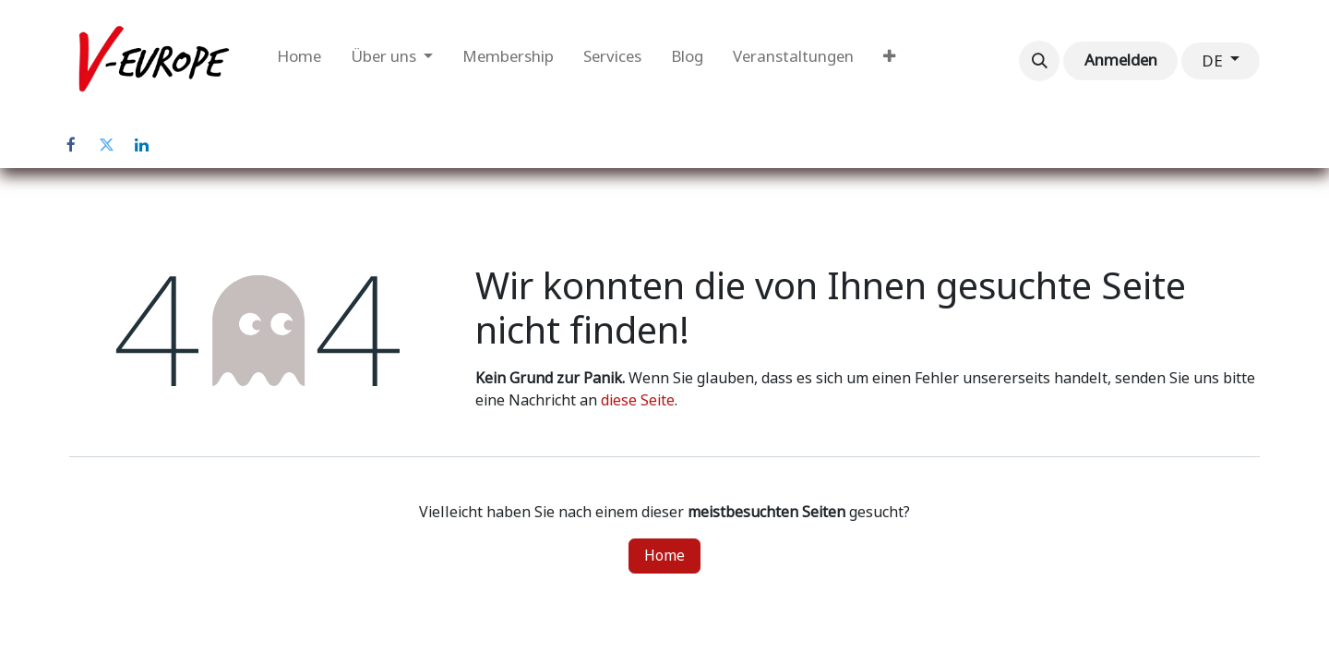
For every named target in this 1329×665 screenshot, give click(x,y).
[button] (1039, 61)
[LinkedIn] (141, 145)
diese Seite (638, 400)
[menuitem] (299, 60)
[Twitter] (106, 145)
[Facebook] (71, 145)
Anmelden (1120, 60)
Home (664, 555)
